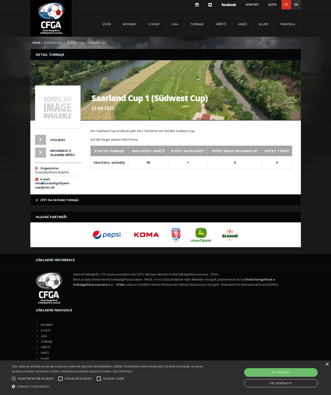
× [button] (327, 364)
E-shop (154, 24)
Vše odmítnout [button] (281, 383)
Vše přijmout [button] (280, 372)
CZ (286, 5)
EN (296, 5)
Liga (174, 24)
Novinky (129, 24)
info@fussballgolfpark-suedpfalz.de (52, 185)
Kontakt (252, 5)
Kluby (264, 24)
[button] (112, 386)
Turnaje (197, 24)
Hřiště (221, 24)
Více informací (122, 371)
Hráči (242, 24)
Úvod (106, 24)
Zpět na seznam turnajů (57, 200)
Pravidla (288, 24)
